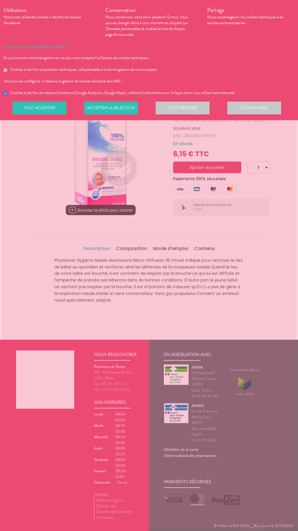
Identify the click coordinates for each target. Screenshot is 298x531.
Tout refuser (185, 108)
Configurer (258, 108)
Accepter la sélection (113, 109)
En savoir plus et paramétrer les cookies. (35, 46)
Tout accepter (40, 108)
